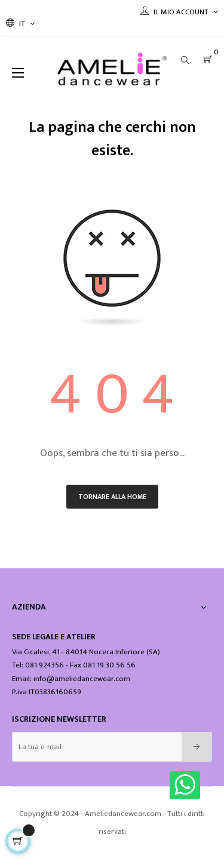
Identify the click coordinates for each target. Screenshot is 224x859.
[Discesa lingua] (20, 24)
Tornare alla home (112, 497)
